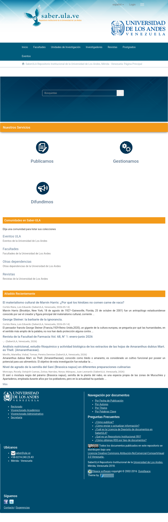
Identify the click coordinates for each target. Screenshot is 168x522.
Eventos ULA (12, 236)
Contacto (9, 507)
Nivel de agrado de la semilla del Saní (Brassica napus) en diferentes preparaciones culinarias (67, 367)
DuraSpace (144, 471)
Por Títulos (101, 407)
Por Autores (101, 404)
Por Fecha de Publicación (109, 400)
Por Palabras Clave (105, 411)
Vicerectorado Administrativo (27, 413)
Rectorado (16, 406)
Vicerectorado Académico (25, 410)
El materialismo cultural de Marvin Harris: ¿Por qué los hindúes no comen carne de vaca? (63, 302)
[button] (118, 4)
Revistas (9, 274)
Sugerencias (23, 507)
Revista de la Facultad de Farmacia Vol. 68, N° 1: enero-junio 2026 (48, 336)
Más (5, 384)
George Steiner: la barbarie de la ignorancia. (33, 319)
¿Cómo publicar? (104, 422)
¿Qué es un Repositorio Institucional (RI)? (118, 436)
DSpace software (101, 471)
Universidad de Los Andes (147, 462)
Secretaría (16, 417)
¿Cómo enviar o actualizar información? (117, 425)
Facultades (11, 249)
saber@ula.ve (22, 453)
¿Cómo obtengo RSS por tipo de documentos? (121, 440)
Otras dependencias (17, 261)
